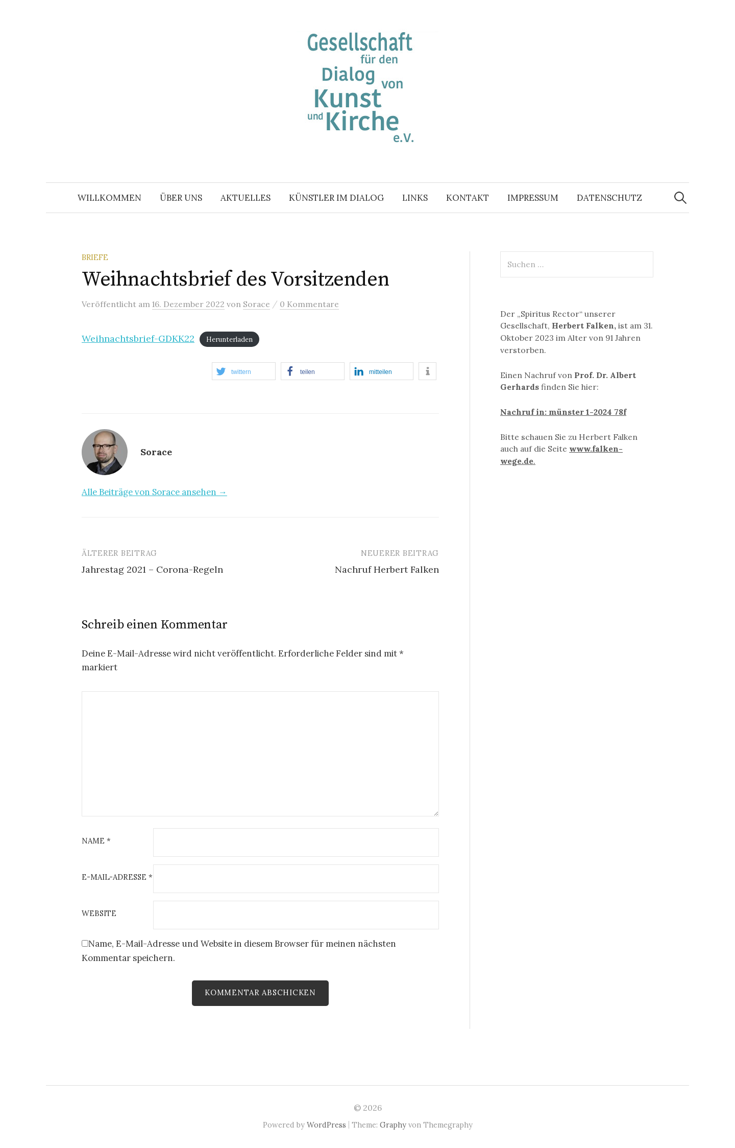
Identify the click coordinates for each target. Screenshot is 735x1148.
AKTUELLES (245, 197)
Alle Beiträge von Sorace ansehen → (154, 492)
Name (96, 841)
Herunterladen (229, 339)
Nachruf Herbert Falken (387, 569)
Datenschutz (609, 197)
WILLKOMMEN (109, 197)
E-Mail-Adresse (117, 877)
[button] (244, 371)
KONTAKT (467, 197)
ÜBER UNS (181, 197)
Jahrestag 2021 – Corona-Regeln (152, 569)
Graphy (393, 1125)
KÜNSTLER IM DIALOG (336, 197)
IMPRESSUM (532, 197)
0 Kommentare (309, 304)
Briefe (95, 257)
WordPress (326, 1125)
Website (99, 914)
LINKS (415, 197)
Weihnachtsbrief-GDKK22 (138, 338)
